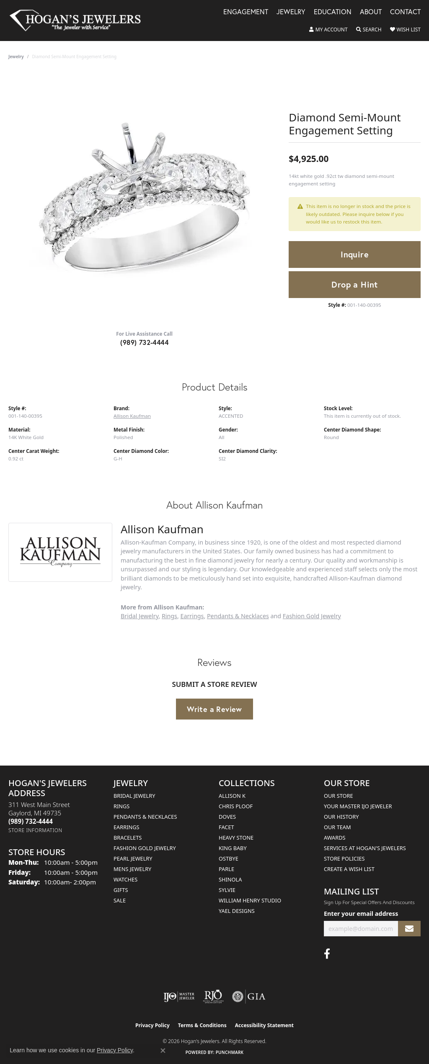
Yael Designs (237, 911)
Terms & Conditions (202, 1025)
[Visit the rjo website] (213, 996)
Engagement (245, 12)
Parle (226, 869)
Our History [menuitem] (341, 816)
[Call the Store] (30, 821)
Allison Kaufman (132, 416)
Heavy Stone (236, 837)
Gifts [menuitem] (121, 890)
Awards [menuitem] (335, 837)
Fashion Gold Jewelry (312, 616)
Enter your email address (361, 914)
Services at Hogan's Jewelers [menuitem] (365, 848)
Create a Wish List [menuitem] (349, 869)
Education (332, 12)
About (371, 12)
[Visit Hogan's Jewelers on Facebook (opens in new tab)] (327, 954)
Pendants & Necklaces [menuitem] (145, 816)
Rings (169, 616)
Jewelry (291, 12)
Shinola (230, 879)
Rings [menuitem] (121, 806)
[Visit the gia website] (249, 996)
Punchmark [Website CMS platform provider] (230, 1052)
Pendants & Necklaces (238, 616)
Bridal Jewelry (139, 616)
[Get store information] (35, 830)
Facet (226, 827)
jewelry (16, 56)
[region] (144, 198)
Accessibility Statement (264, 1025)
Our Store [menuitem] (338, 795)
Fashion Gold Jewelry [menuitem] (145, 848)
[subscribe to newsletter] (409, 928)
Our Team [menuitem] (337, 827)
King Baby (233, 848)
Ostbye (228, 858)
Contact (405, 12)
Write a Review (214, 709)
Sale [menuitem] (120, 900)
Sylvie (227, 890)
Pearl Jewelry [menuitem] (133, 858)
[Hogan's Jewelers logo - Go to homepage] (78, 20)
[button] (328, 29)
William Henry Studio (250, 900)
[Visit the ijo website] (179, 996)
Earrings (192, 616)
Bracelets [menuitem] (128, 837)
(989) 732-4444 (144, 342)
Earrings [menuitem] (127, 827)
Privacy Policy (152, 1025)
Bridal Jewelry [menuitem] (134, 795)
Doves (227, 816)
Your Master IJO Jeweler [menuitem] (358, 806)
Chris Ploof (236, 806)
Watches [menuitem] (125, 879)
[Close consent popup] (162, 1050)
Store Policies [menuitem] (344, 858)
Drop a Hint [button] (354, 284)
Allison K (232, 795)
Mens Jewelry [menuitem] (132, 869)
